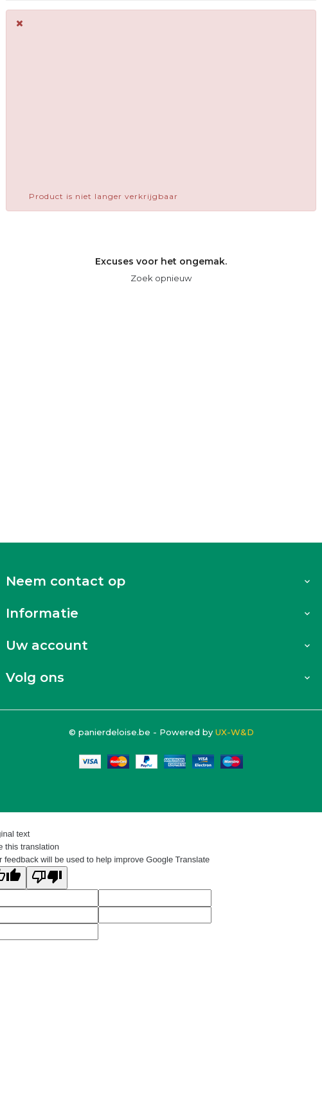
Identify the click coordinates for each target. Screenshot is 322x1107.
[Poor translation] (46, 877)
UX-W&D (234, 732)
